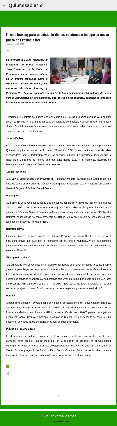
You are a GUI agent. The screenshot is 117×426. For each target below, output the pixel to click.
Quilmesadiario (26, 5)
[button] (8, 50)
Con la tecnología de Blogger (59, 415)
